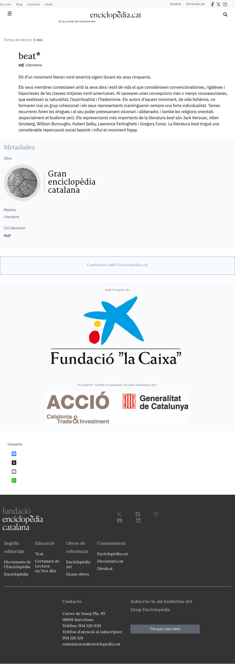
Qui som (5, 4)
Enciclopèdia (16, 574)
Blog (19, 4)
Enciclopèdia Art (78, 564)
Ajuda (49, 4)
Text (39, 553)
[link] (117, 265)
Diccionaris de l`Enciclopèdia (17, 564)
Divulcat (175, 4)
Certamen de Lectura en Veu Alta (47, 566)
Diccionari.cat (195, 4)
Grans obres (77, 574)
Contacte (33, 4)
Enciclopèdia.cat (112, 553)
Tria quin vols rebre (165, 629)
